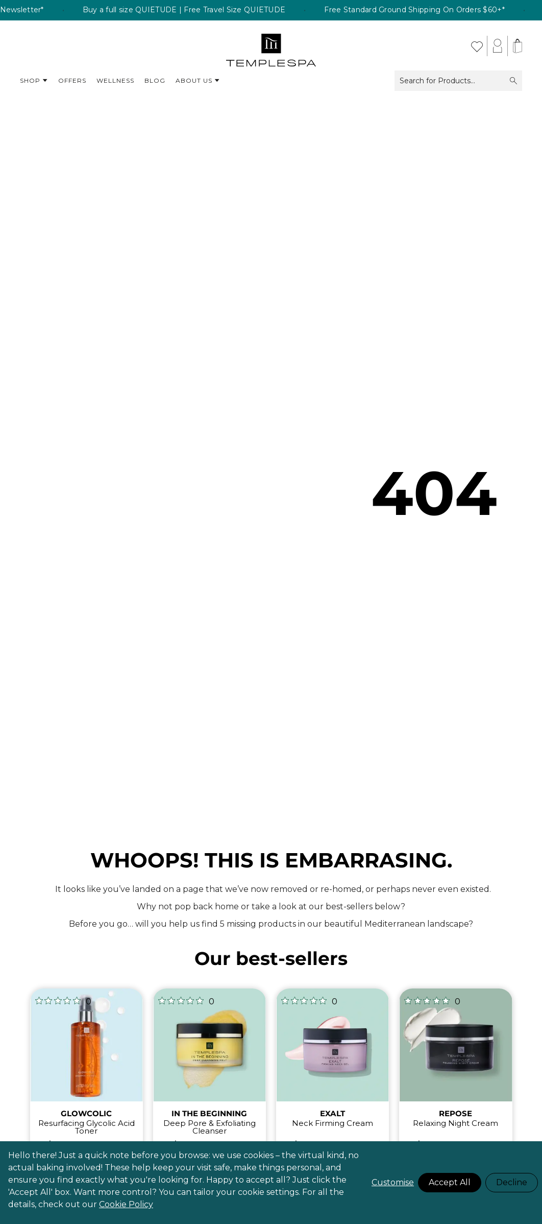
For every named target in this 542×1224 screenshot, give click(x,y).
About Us (198, 81)
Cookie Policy (126, 1204)
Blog (154, 80)
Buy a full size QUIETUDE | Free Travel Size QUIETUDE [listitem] (221, 10)
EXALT (332, 1113)
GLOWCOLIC (86, 1113)
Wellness (115, 80)
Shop (34, 81)
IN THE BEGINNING (209, 1113)
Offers (72, 80)
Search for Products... (458, 81)
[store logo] (271, 46)
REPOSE (455, 1113)
